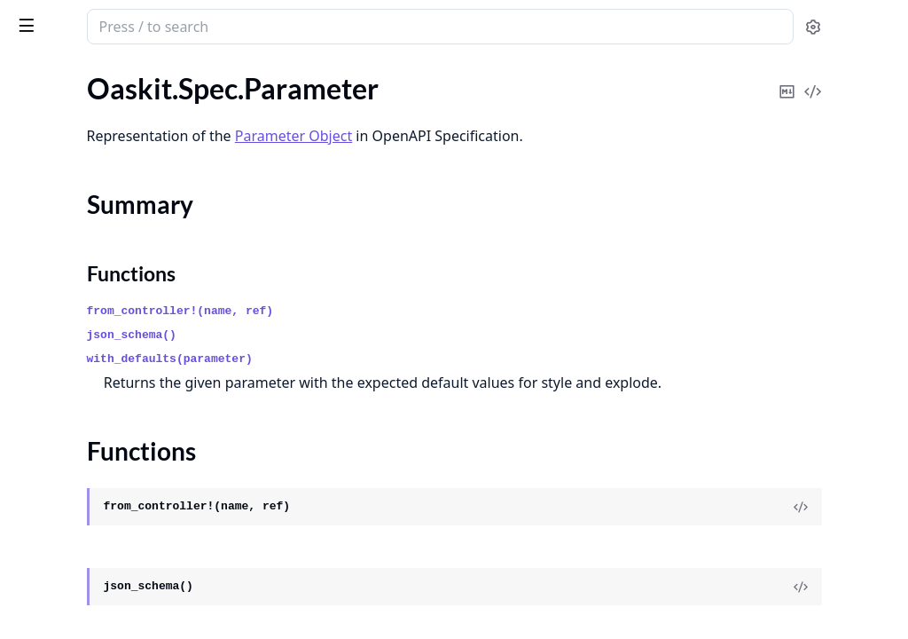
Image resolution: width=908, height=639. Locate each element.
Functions (61, 188)
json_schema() (364, 335)
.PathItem (42, 220)
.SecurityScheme (62, 412)
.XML (28, 508)
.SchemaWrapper (64, 364)
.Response (43, 316)
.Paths (31, 244)
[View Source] (833, 531)
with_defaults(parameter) (402, 359)
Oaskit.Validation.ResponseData (111, 617)
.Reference (44, 268)
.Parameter (46, 136)
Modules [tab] (114, 72)
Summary (60, 167)
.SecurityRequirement (78, 388)
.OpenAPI (42, 88)
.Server (33, 436)
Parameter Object (525, 136)
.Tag (23, 484)
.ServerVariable (58, 460)
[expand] (248, 92)
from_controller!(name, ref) (412, 311)
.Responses (46, 340)
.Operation (45, 112)
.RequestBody (55, 292)
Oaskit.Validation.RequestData (106, 569)
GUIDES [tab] (35, 72)
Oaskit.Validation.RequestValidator (120, 593)
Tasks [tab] (201, 72)
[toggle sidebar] (243, 25)
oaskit (36, 17)
